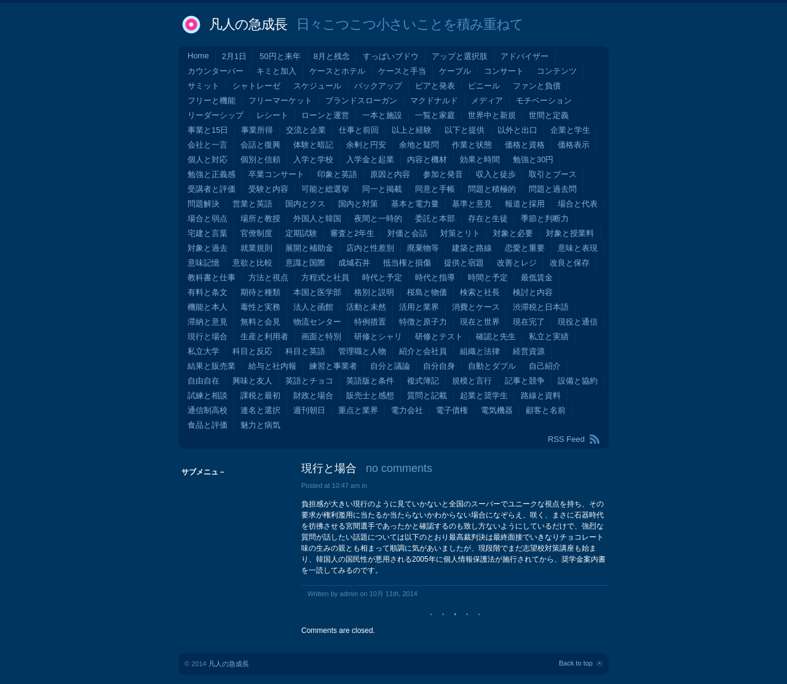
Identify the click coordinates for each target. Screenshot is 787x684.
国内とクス (305, 203)
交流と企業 (306, 130)
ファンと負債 (537, 85)
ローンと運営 (325, 115)
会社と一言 (207, 144)
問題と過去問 (553, 189)
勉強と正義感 (211, 174)
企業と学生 (570, 130)
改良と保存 (570, 262)
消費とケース (476, 307)
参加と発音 (443, 174)
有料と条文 (207, 292)
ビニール (484, 85)
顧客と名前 (546, 410)
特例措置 (370, 321)
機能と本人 (207, 307)
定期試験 (301, 233)
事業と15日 (208, 130)
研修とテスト (439, 336)
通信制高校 (207, 410)
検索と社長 (480, 292)
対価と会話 (407, 233)
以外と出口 (517, 130)
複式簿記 (423, 380)
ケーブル (455, 71)
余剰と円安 (366, 144)
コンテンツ (557, 71)
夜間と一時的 (378, 218)
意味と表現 (578, 248)
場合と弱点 (207, 218)
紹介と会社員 (423, 351)
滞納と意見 (207, 321)
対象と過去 (207, 248)
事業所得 (257, 130)
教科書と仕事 (211, 277)
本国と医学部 (317, 292)
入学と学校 (313, 159)
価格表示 (574, 144)
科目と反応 (252, 351)
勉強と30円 (533, 159)
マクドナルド (434, 100)
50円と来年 (279, 56)
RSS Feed (566, 439)
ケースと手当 (402, 71)
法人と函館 (313, 307)
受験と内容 (268, 189)
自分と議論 (390, 366)
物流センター (317, 321)
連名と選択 (260, 410)
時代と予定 (382, 277)
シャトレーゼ (256, 85)
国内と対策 (358, 203)
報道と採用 (525, 203)
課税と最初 (260, 395)
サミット (203, 85)
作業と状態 (472, 144)
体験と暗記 (313, 144)
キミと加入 (276, 71)
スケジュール (317, 85)
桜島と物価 (427, 292)
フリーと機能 (211, 100)
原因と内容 (390, 174)
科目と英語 (305, 351)
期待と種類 (260, 292)
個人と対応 (207, 159)
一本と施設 (382, 115)
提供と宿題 (464, 262)
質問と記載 (427, 395)
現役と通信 (578, 321)
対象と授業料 (570, 233)
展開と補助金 (309, 248)
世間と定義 (549, 115)
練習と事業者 (333, 366)
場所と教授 (260, 218)
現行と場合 (207, 336)
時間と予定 (488, 277)
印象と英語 (337, 174)
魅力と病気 (260, 425)
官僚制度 (256, 233)
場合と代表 (578, 203)
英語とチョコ (309, 380)
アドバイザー (524, 56)
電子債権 (452, 410)
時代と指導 (435, 277)
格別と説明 (374, 292)
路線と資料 (541, 395)
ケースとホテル (337, 71)
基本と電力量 (415, 203)
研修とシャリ (378, 336)
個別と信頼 (260, 159)
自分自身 (439, 366)
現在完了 (529, 321)
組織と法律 (480, 351)
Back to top (576, 663)
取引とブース (553, 174)
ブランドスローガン (361, 100)
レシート (272, 115)
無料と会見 (260, 321)
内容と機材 (427, 159)
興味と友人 (252, 380)
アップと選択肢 (460, 56)
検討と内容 (533, 292)
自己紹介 (545, 366)
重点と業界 (358, 410)
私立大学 (203, 351)
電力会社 (407, 410)
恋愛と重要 (525, 248)
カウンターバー (215, 71)
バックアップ (378, 85)
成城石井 (354, 262)
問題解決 (203, 203)
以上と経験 (412, 130)
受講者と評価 (211, 189)
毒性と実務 (260, 307)
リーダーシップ (215, 115)
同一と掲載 (382, 189)
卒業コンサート (276, 174)
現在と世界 (480, 321)
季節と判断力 (545, 218)
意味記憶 (203, 262)
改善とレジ (517, 262)
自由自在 (203, 380)
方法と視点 (268, 277)
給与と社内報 (272, 366)
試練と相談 (207, 395)
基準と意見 (472, 203)
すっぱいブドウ (391, 56)
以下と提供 (464, 130)
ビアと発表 (435, 85)
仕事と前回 (359, 130)
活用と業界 (419, 307)
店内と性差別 (370, 248)
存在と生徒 (488, 218)
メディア (487, 100)
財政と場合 (313, 395)
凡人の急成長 (248, 24)
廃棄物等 (423, 248)
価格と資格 (525, 144)
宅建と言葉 (207, 233)
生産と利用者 (264, 336)
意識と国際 (305, 262)
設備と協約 (578, 380)
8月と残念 (332, 56)
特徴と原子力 (423, 321)
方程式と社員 (325, 277)
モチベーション (544, 100)
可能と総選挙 (325, 189)
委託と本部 (435, 218)
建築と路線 (472, 248)
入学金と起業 (370, 159)
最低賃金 (537, 277)
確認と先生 (496, 336)
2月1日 (234, 56)
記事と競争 (525, 380)
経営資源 (529, 351)
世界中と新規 (492, 115)
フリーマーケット (280, 100)
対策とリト (460, 233)
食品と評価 (207, 425)
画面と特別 (321, 336)
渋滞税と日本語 (541, 307)
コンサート (504, 71)
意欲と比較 (252, 262)
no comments (399, 468)
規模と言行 (472, 380)
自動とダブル (492, 366)
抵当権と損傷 (407, 262)
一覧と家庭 (435, 115)
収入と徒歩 (496, 174)
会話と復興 (260, 144)
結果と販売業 (211, 366)
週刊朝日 (309, 410)
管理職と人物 (362, 351)
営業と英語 (252, 203)
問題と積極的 (492, 189)
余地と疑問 (419, 144)
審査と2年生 (352, 233)
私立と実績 (549, 336)
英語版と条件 (370, 380)
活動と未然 (366, 307)
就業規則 (256, 248)
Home (198, 55)
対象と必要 (513, 233)
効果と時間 (480, 159)
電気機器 (497, 410)
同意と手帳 (435, 189)
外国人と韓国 (317, 218)
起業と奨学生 (484, 395)
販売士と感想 (370, 395)
